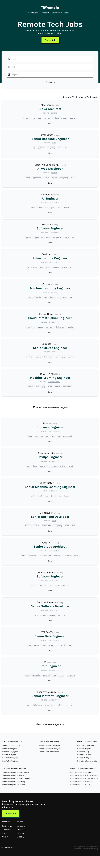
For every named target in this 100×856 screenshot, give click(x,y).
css (53, 436)
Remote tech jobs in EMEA (80, 785)
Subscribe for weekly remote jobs (52, 407)
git (66, 148)
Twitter (20, 829)
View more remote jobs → (50, 724)
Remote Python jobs (10, 758)
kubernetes (32, 267)
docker (73, 118)
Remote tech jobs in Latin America (84, 778)
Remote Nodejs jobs (10, 752)
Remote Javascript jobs (11, 745)
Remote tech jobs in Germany (13, 781)
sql (34, 148)
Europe (54, 113)
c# (33, 585)
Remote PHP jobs (84, 755)
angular (52, 615)
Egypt (54, 352)
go (71, 267)
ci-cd (50, 387)
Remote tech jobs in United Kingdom (16, 778)
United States (54, 203)
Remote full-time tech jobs (50, 745)
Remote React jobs (9, 748)
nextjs (66, 237)
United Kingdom (54, 382)
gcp (39, 118)
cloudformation (60, 118)
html (47, 436)
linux (35, 466)
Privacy (5, 837)
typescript (37, 178)
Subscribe (45, 13)
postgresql (51, 148)
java (30, 436)
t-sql (69, 645)
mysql (54, 178)
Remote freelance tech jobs (50, 748)
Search (50, 82)
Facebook (21, 833)
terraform (48, 118)
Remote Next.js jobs (10, 761)
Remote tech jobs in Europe (81, 781)
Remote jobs (33, 13)
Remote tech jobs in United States (15, 772)
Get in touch (57, 13)
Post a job (68, 13)
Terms (4, 833)
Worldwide (54, 491)
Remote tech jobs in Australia (13, 785)
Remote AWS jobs (84, 758)
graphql (46, 675)
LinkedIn (21, 826)
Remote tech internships (49, 752)
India (54, 521)
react (60, 148)
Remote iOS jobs (84, 748)
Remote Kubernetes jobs (87, 761)
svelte (65, 585)
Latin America (54, 232)
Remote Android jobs (85, 745)
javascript (39, 436)
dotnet (39, 585)
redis (67, 526)
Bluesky (20, 837)
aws (26, 118)
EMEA (54, 143)
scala (38, 297)
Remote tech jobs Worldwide (81, 772)
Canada (54, 173)
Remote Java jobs (9, 755)
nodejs (46, 178)
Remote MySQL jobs (85, 752)
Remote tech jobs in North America (84, 775)
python (41, 148)
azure (33, 118)
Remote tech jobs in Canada (13, 775)
